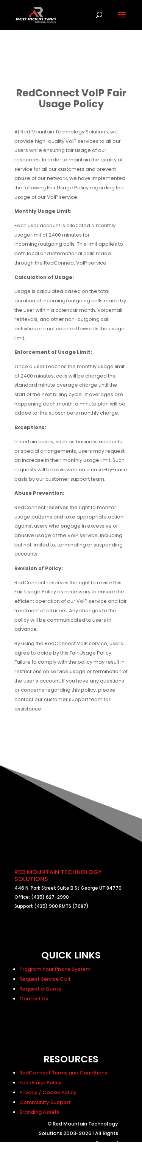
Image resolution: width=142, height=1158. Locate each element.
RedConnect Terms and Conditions (63, 1072)
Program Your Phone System (55, 969)
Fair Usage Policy (40, 1082)
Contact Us (33, 998)
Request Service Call (44, 979)
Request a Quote (40, 988)
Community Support (45, 1102)
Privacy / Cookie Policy (47, 1092)
